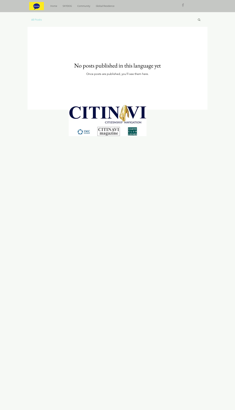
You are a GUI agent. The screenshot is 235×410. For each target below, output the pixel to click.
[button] (199, 20)
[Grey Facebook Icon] (183, 5)
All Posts (36, 20)
